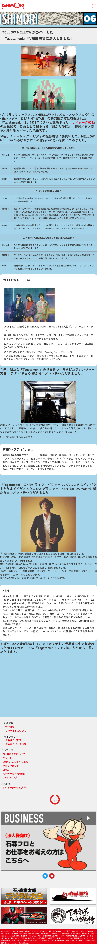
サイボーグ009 (82, 122)
